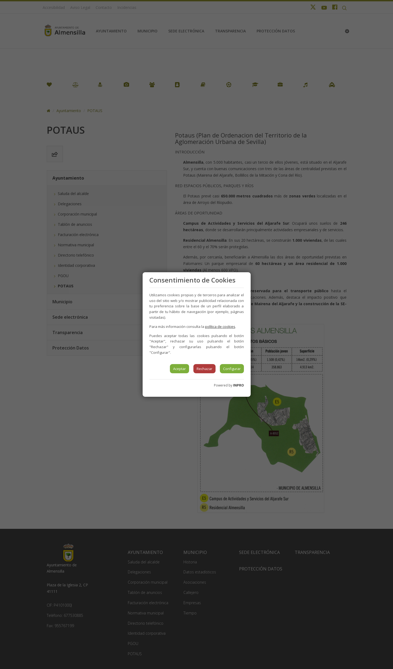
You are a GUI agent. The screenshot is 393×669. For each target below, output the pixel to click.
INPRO (238, 385)
